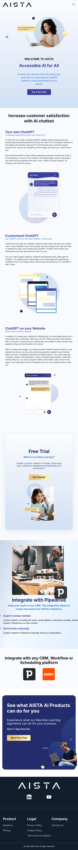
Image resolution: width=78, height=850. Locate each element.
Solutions (8, 825)
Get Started (39, 477)
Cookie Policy (34, 830)
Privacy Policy (34, 825)
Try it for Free (39, 92)
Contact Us (57, 825)
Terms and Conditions (39, 835)
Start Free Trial (19, 738)
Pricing (6, 830)
